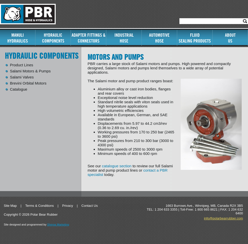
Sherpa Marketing (58, 224)
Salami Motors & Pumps (30, 71)
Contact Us (89, 206)
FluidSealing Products (195, 38)
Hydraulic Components (53, 38)
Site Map (10, 206)
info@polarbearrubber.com (223, 218)
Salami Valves (22, 77)
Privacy (67, 206)
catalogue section (117, 166)
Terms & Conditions (39, 206)
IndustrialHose (124, 38)
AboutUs (230, 38)
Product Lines (21, 65)
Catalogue (18, 89)
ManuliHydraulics (17, 38)
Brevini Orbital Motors (28, 83)
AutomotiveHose (159, 38)
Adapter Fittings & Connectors (89, 38)
